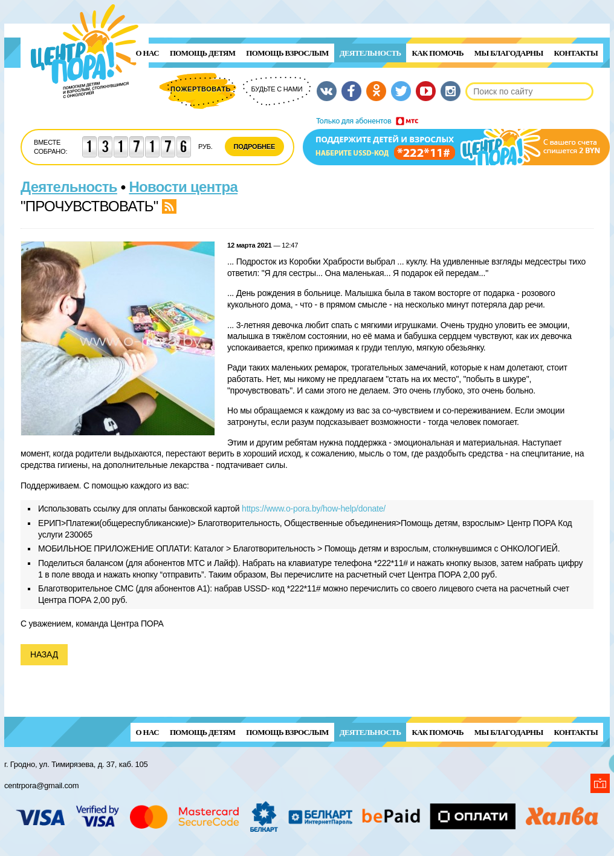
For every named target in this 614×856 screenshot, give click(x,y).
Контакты (576, 53)
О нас (147, 53)
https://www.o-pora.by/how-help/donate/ (314, 508)
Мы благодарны (508, 53)
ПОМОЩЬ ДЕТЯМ (202, 53)
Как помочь (437, 53)
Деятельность (370, 53)
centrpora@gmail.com (41, 785)
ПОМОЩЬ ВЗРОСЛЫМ (287, 53)
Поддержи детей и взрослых (456, 141)
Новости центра (183, 187)
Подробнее (255, 146)
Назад (44, 654)
